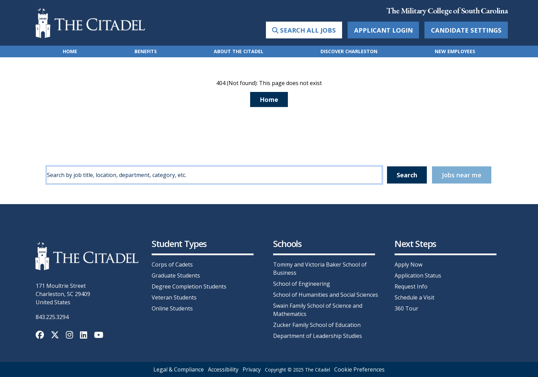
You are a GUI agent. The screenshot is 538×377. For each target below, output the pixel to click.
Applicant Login (383, 30)
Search (407, 175)
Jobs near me (461, 175)
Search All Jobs (304, 30)
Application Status (418, 275)
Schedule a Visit (414, 297)
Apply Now (408, 264)
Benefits (145, 51)
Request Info (411, 286)
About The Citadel (239, 51)
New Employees (455, 51)
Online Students (172, 308)
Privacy (252, 369)
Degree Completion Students (189, 286)
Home (70, 51)
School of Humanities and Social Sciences (325, 294)
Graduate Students (176, 275)
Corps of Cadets (172, 264)
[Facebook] (40, 336)
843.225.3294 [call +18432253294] (52, 317)
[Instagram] (70, 336)
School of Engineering (301, 283)
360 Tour (406, 308)
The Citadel (317, 369)
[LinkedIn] (84, 336)
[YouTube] (98, 336)
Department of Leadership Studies (317, 336)
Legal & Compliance (178, 369)
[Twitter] (55, 336)
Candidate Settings (466, 30)
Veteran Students (174, 297)
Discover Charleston (348, 51)
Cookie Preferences (359, 369)
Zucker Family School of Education (317, 325)
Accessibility (223, 369)
